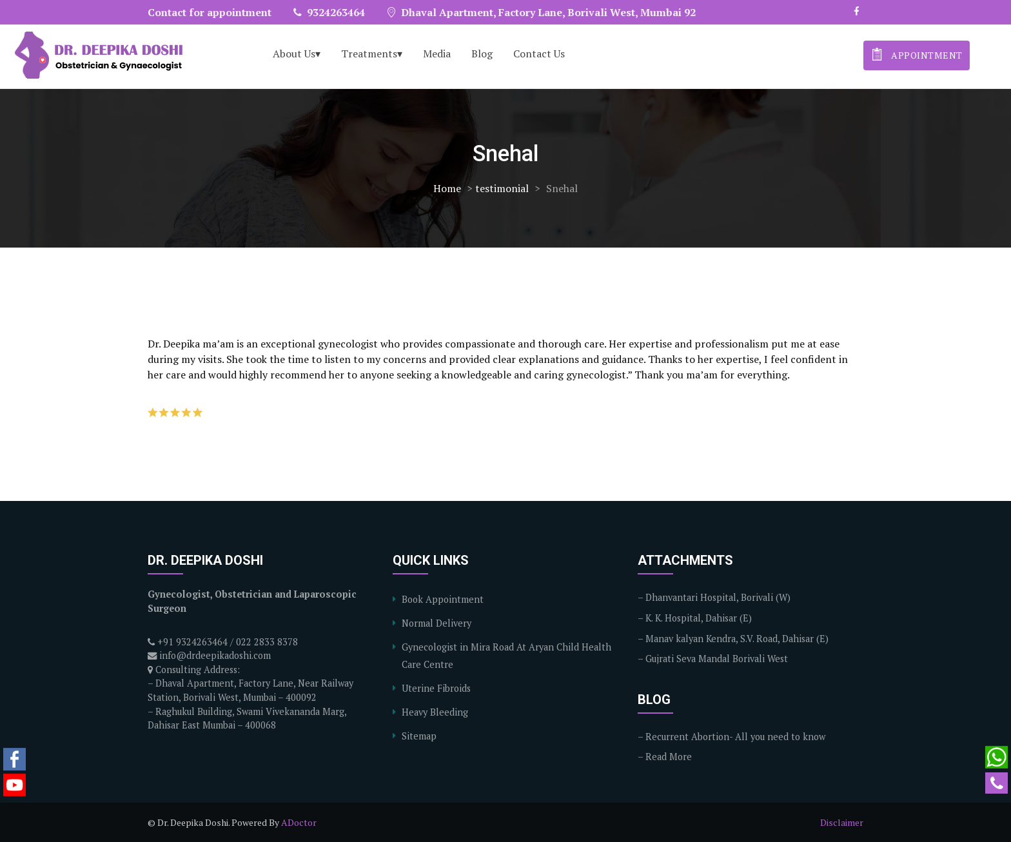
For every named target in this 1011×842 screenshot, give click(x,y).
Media (437, 53)
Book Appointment (443, 599)
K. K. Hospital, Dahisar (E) (698, 618)
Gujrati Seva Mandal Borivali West (716, 658)
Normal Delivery (436, 623)
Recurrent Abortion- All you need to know (735, 736)
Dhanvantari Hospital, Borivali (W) (717, 597)
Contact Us (539, 53)
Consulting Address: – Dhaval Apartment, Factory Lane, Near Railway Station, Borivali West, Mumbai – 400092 (250, 683)
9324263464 (329, 12)
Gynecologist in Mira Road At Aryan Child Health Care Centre (506, 656)
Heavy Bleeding (435, 712)
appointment (916, 54)
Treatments (369, 53)
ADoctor (299, 822)
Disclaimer (841, 822)
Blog (482, 53)
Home (447, 188)
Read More (668, 756)
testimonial (502, 188)
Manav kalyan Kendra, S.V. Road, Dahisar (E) (737, 638)
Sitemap (419, 736)
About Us (294, 53)
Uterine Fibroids (436, 688)
